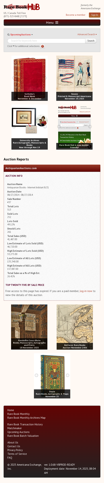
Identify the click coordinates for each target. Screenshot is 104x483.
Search (90, 40)
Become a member (75, 14)
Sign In (94, 14)
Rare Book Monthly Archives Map (26, 417)
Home (10, 410)
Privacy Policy (15, 450)
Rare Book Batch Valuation (23, 435)
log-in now (86, 291)
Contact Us (13, 446)
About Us (12, 442)
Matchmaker (14, 428)
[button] (87, 34)
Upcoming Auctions (20, 34)
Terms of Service (17, 454)
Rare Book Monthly (18, 414)
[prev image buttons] (14, 78)
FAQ (9, 457)
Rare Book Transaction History (25, 424)
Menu (52, 22)
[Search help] (42, 46)
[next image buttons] (45, 78)
